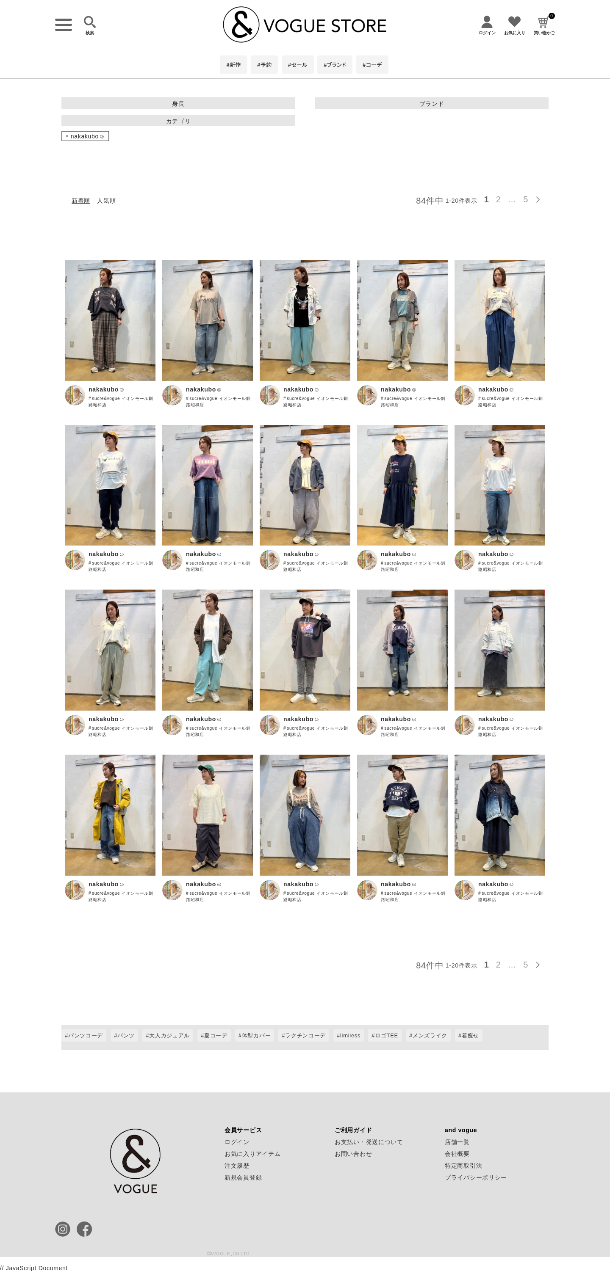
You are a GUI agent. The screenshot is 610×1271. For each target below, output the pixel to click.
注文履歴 (237, 1165)
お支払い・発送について (369, 1142)
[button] (540, 198)
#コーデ (372, 65)
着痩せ (470, 1035)
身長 (178, 103)
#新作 (233, 65)
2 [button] (498, 199)
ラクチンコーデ (305, 1035)
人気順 (106, 200)
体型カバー (256, 1035)
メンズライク (430, 1035)
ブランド (431, 103)
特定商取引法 (463, 1165)
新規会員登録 (243, 1177)
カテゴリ (178, 121)
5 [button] (525, 199)
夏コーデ (215, 1035)
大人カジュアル (169, 1035)
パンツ (126, 1035)
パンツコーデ (85, 1035)
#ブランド (335, 65)
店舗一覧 (457, 1142)
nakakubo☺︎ (107, 389)
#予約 (264, 65)
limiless (350, 1035)
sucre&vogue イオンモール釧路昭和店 (121, 401)
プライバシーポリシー (476, 1177)
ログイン (237, 1142)
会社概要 (457, 1153)
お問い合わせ (353, 1153)
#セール (298, 65)
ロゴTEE (386, 1035)
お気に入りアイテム (252, 1153)
